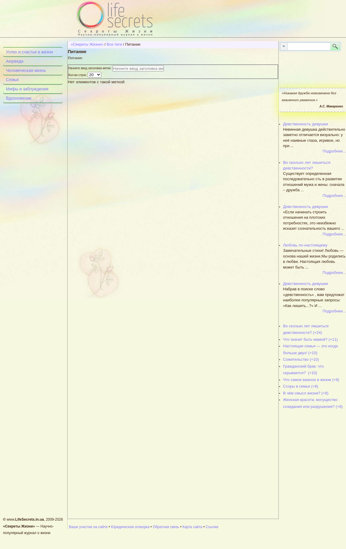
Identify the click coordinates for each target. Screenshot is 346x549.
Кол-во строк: (78, 75)
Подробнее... (334, 151)
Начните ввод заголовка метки (90, 68)
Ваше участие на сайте (88, 527)
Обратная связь (166, 527)
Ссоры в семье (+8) (300, 386)
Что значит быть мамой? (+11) (310, 339)
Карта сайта (192, 527)
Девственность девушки (305, 124)
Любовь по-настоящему (305, 245)
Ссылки (212, 527)
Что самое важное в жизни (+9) (311, 379)
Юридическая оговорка (130, 527)
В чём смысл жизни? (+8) (305, 393)
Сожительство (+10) (301, 359)
